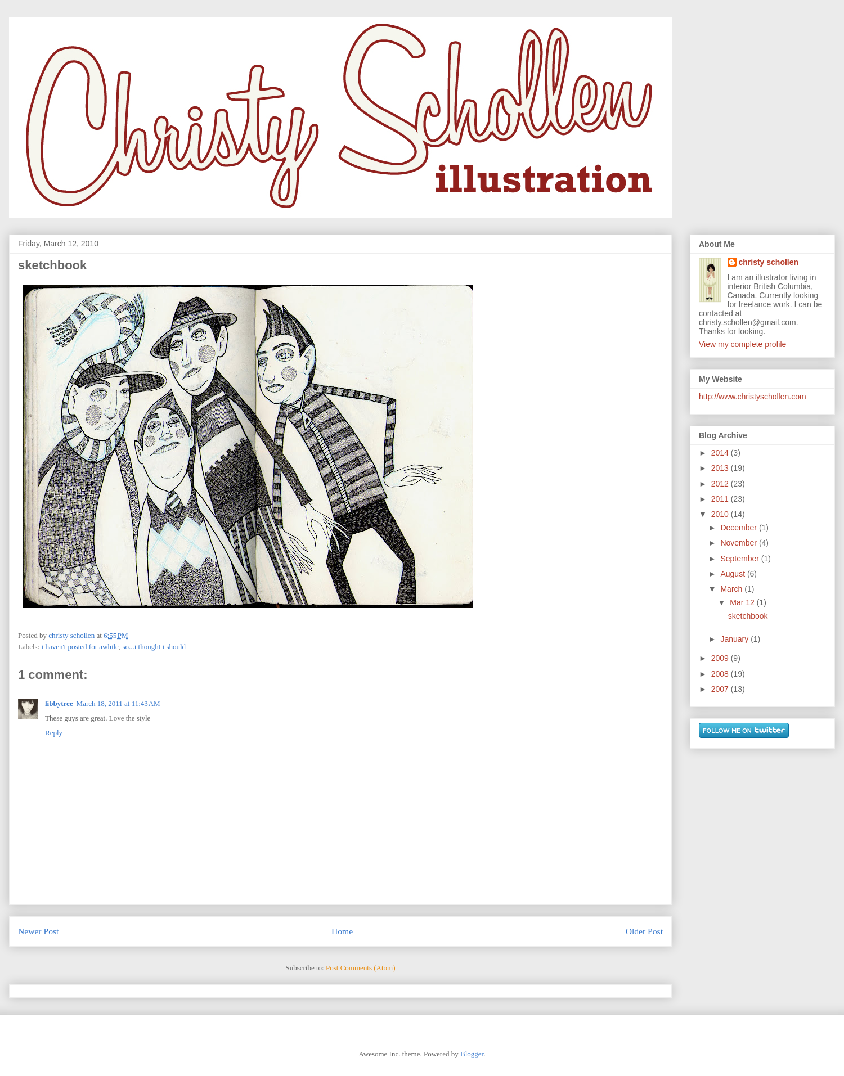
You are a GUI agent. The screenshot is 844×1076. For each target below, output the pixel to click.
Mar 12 (743, 602)
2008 (721, 673)
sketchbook (748, 615)
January (735, 638)
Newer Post (38, 931)
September (740, 558)
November (739, 542)
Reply (53, 732)
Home (342, 931)
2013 (721, 467)
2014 (721, 452)
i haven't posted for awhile (80, 646)
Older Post (644, 931)
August (733, 573)
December (739, 527)
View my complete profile (742, 344)
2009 (721, 658)
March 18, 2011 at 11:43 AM (118, 703)
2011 (721, 498)
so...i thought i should (154, 646)
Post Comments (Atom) (361, 968)
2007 (721, 689)
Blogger (471, 1054)
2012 (721, 483)
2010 (721, 514)
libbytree (59, 703)
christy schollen (769, 262)
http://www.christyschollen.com (752, 396)
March (732, 588)
